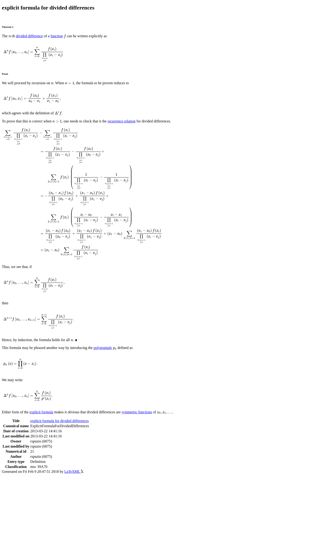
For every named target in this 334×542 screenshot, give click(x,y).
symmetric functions (137, 412)
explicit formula (41, 412)
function (57, 36)
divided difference (29, 36)
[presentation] (10, 36)
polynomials (102, 348)
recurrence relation (121, 121)
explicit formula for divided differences (59, 421)
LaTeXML (74, 471)
